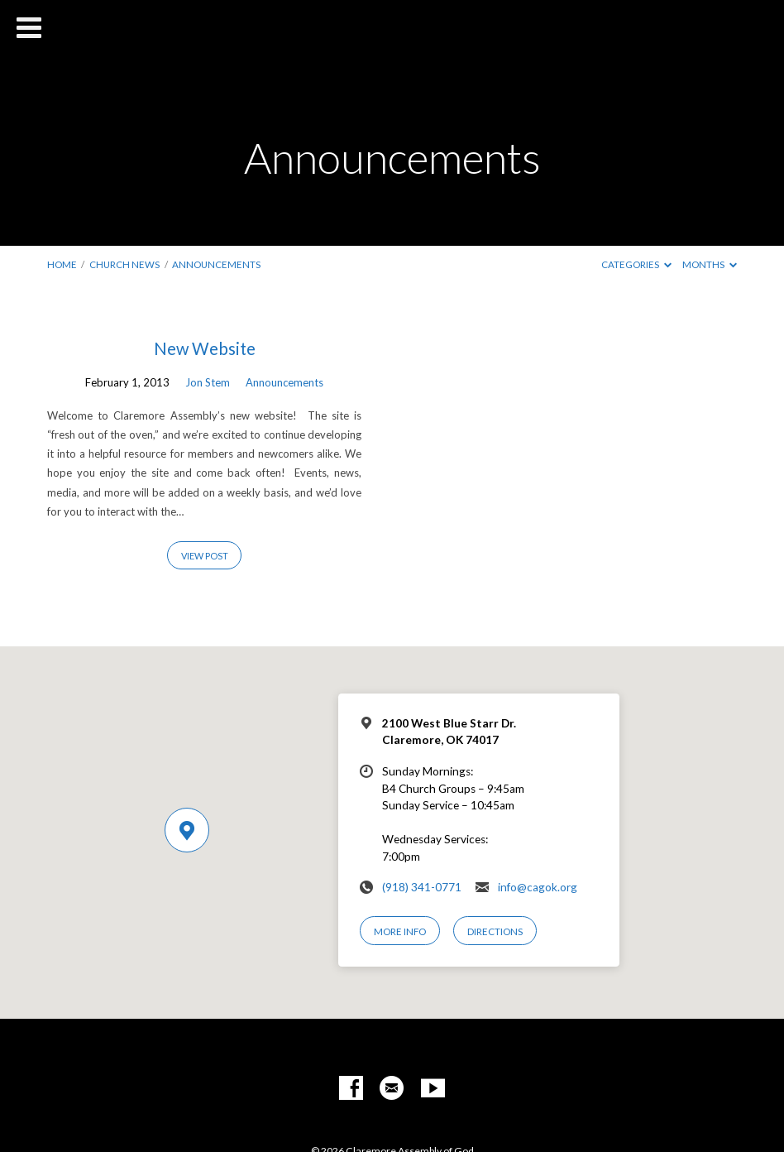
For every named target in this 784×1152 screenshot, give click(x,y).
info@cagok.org (537, 887)
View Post (204, 555)
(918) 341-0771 (421, 887)
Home (62, 264)
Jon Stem (207, 382)
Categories (636, 264)
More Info (400, 931)
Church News (124, 264)
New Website (205, 348)
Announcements (216, 264)
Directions (495, 931)
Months (709, 264)
